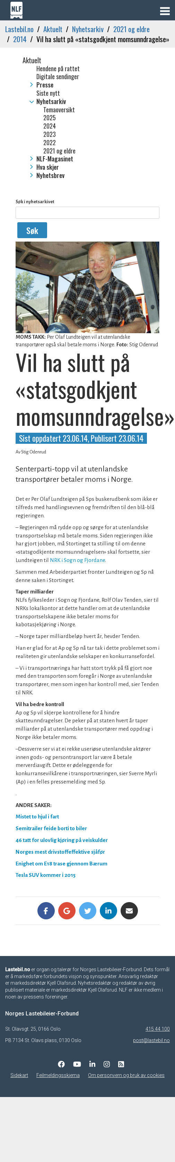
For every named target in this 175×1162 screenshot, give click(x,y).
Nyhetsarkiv (88, 29)
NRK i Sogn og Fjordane (77, 560)
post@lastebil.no (151, 1040)
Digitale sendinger (57, 77)
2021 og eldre (131, 29)
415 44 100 (158, 1029)
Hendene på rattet (58, 69)
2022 (49, 143)
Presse (44, 85)
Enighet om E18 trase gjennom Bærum (61, 863)
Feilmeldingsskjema (58, 1075)
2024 (49, 126)
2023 (49, 134)
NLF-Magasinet (54, 159)
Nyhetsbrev (50, 175)
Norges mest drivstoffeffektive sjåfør (60, 852)
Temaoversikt (59, 110)
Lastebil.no (19, 29)
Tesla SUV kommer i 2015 (46, 875)
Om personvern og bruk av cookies (126, 1075)
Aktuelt (52, 29)
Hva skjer (47, 167)
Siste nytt (48, 93)
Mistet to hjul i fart (37, 816)
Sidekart (19, 1075)
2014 (20, 39)
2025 (49, 118)
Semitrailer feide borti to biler (51, 828)
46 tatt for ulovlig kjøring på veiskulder (62, 840)
